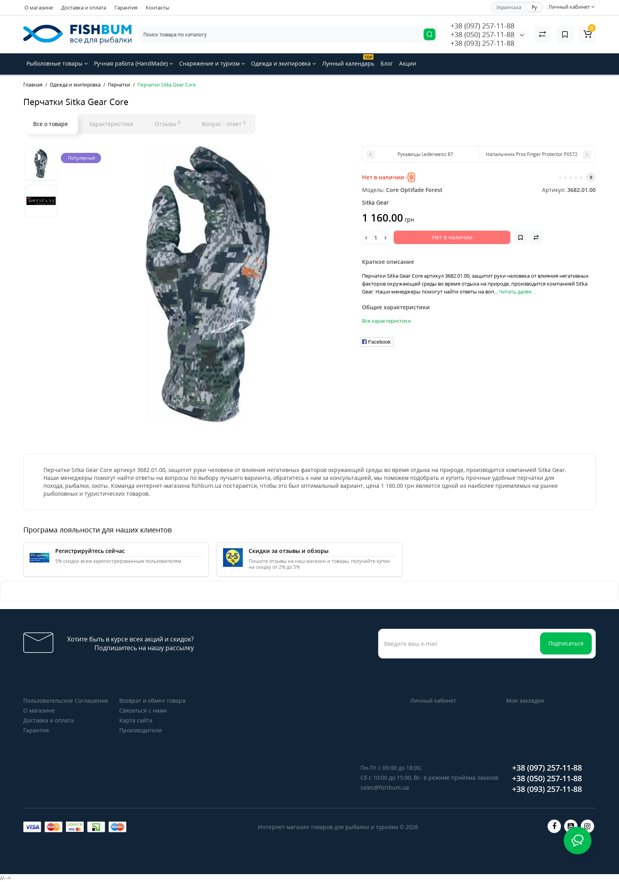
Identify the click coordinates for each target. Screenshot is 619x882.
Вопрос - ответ (224, 124)
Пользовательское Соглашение (65, 700)
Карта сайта (135, 720)
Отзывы (167, 124)
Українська (508, 7)
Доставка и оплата (83, 7)
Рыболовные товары (57, 63)
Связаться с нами (143, 710)
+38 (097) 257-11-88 (482, 25)
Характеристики (111, 124)
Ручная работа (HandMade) (133, 63)
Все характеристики (386, 320)
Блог (387, 63)
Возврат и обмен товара (152, 700)
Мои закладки (525, 700)
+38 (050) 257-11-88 (482, 34)
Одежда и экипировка (283, 63)
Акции (407, 63)
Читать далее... (517, 291)
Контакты (157, 7)
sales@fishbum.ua (384, 787)
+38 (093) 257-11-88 (482, 43)
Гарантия (125, 7)
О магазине (38, 7)
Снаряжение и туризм (212, 63)
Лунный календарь (348, 60)
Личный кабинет (433, 700)
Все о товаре (50, 124)
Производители (140, 730)
